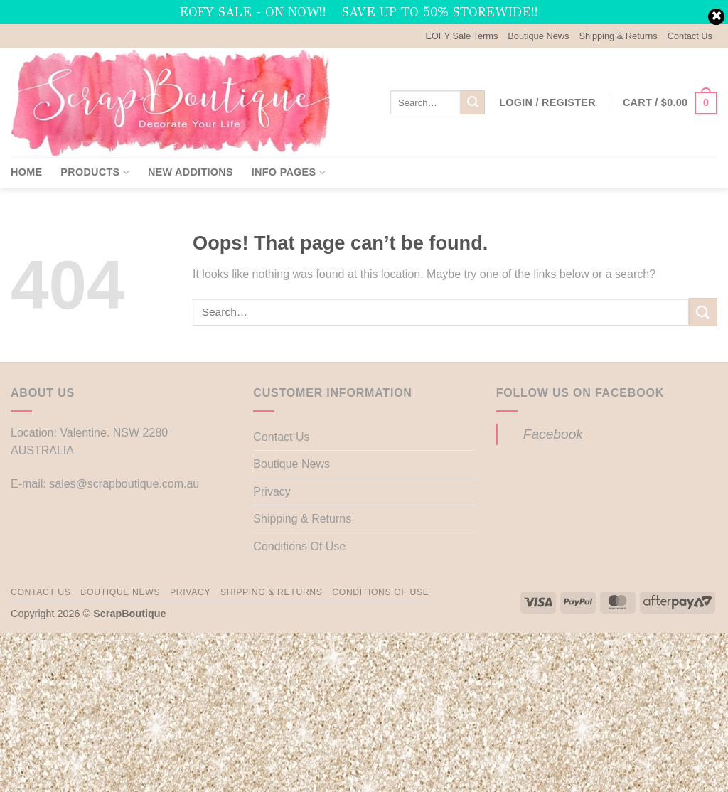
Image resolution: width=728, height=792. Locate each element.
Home (26, 172)
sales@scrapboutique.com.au (124, 484)
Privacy (271, 492)
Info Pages (289, 172)
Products (94, 172)
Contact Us (690, 36)
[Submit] (473, 102)
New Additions (190, 172)
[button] (547, 102)
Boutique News (538, 36)
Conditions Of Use (299, 546)
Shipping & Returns (618, 36)
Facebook (553, 434)
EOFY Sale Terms (461, 36)
